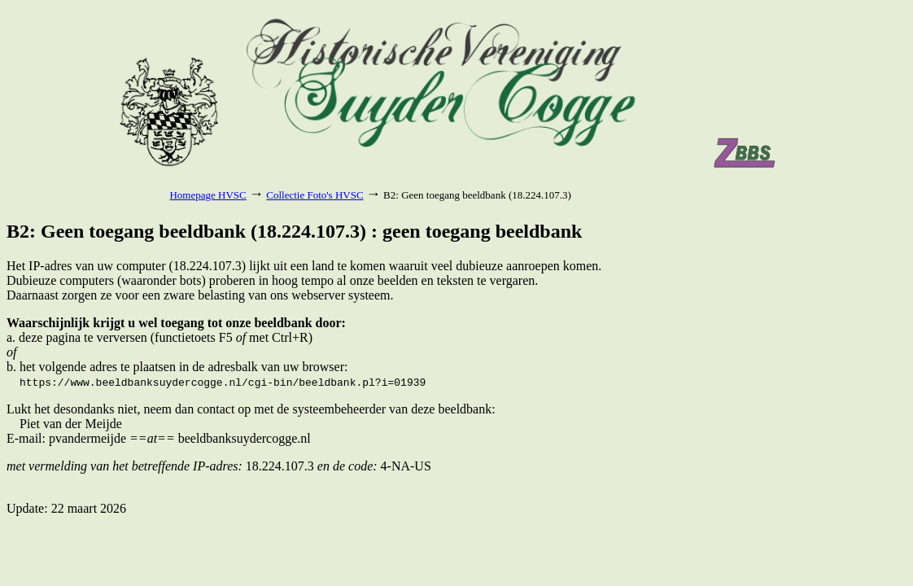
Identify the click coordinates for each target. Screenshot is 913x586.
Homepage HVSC (207, 195)
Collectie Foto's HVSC (314, 195)
